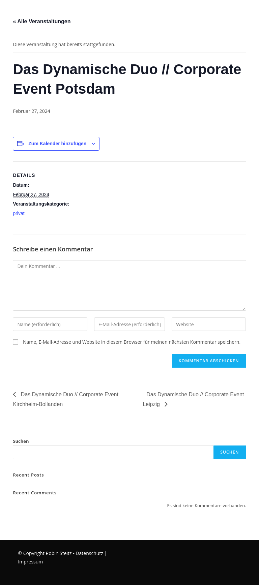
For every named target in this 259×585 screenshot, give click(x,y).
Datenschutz (89, 553)
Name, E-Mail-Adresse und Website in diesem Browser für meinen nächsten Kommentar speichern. (131, 342)
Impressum (30, 561)
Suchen (21, 441)
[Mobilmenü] (1, 11)
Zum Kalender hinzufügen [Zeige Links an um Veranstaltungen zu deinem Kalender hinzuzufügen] (57, 143)
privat (18, 213)
